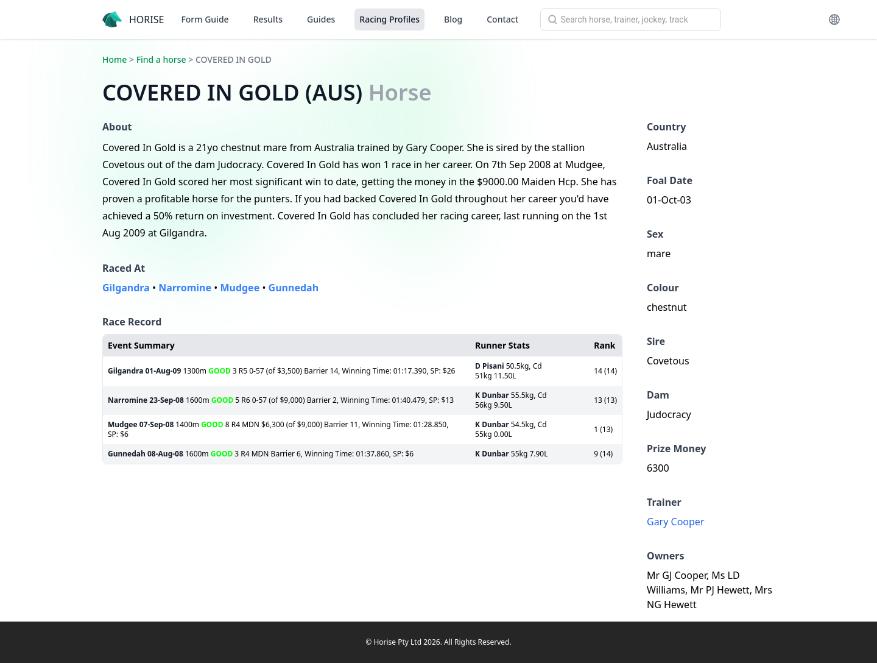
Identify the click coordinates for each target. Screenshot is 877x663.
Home (114, 59)
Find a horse (161, 59)
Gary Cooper (676, 521)
